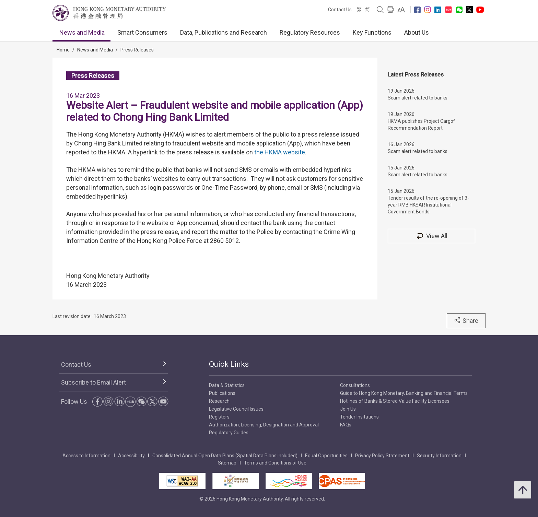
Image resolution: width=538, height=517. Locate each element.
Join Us (348, 409)
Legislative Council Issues (236, 409)
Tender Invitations (359, 417)
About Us (416, 32)
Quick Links (229, 364)
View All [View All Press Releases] (431, 235)
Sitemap (227, 463)
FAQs (345, 424)
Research (219, 401)
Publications (222, 393)
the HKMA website (279, 152)
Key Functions (372, 32)
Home (63, 49)
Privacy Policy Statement (382, 455)
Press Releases (137, 49)
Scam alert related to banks (417, 98)
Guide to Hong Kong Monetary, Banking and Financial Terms (404, 393)
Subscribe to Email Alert (93, 382)
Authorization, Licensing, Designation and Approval (264, 424)
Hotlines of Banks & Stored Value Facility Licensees (394, 401)
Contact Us (340, 9)
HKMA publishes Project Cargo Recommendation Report (421, 124)
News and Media (82, 32)
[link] (401, 9)
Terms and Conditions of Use (275, 463)
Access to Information (86, 455)
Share (466, 320)
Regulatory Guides (228, 432)
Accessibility (131, 455)
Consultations (355, 385)
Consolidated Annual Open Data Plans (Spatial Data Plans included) (224, 455)
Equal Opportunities (326, 455)
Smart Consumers (142, 32)
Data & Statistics (227, 385)
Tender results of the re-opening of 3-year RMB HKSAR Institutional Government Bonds (428, 204)
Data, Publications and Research (223, 32)
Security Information (439, 455)
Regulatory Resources (310, 32)
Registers (219, 417)
